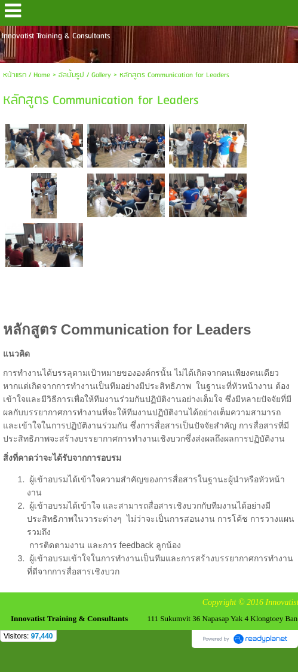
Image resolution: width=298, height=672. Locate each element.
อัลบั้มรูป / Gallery (85, 75)
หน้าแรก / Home (26, 75)
